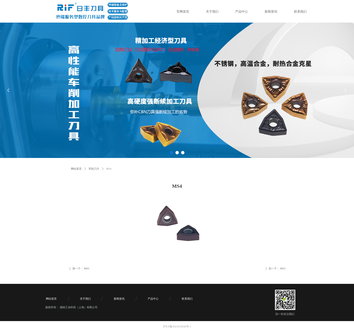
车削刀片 (93, 168)
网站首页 (76, 168)
